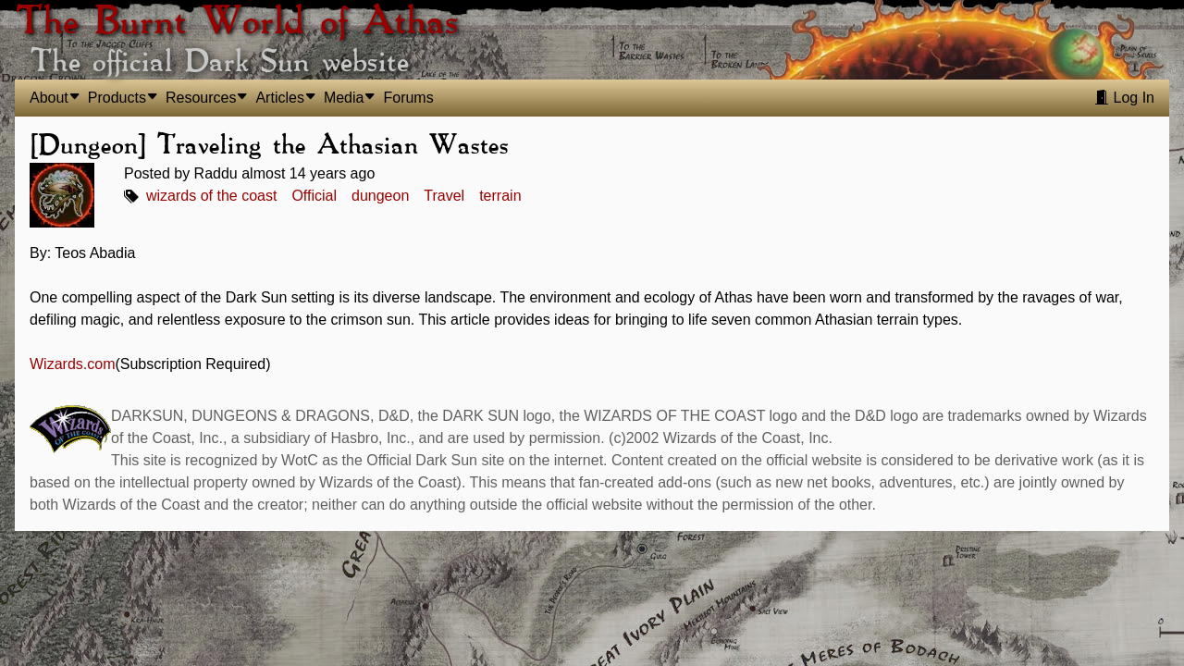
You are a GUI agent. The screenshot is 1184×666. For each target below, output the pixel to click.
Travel (444, 196)
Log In (1124, 97)
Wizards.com (72, 364)
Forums (408, 97)
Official (314, 196)
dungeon (380, 196)
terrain (500, 196)
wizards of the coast (211, 196)
